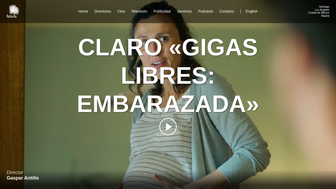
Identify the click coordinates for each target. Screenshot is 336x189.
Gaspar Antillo (23, 178)
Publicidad (162, 11)
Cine (121, 11)
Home (83, 11)
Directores (102, 11)
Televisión (139, 11)
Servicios (184, 11)
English (252, 11)
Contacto (226, 11)
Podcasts (205, 11)
